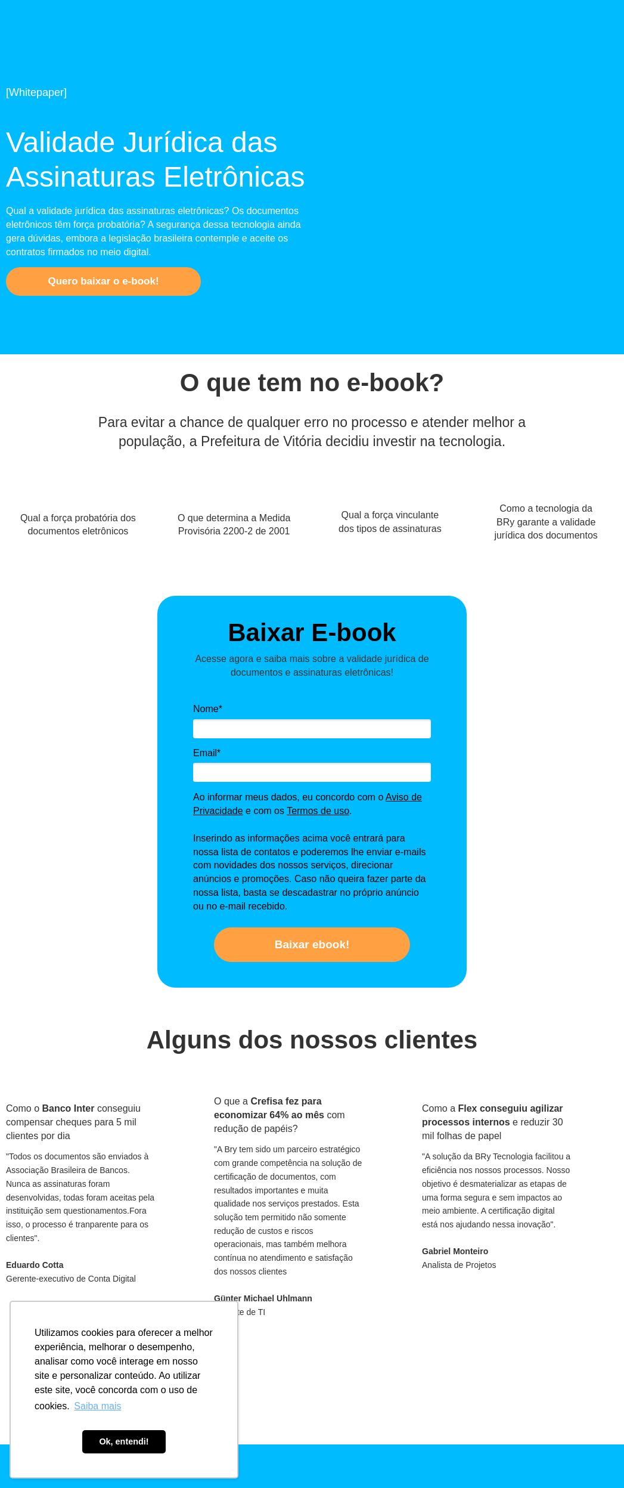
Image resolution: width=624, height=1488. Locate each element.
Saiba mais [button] (97, 1406)
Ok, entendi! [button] (123, 1441)
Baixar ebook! (312, 944)
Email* (207, 753)
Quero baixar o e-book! (103, 281)
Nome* (207, 709)
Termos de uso (318, 811)
